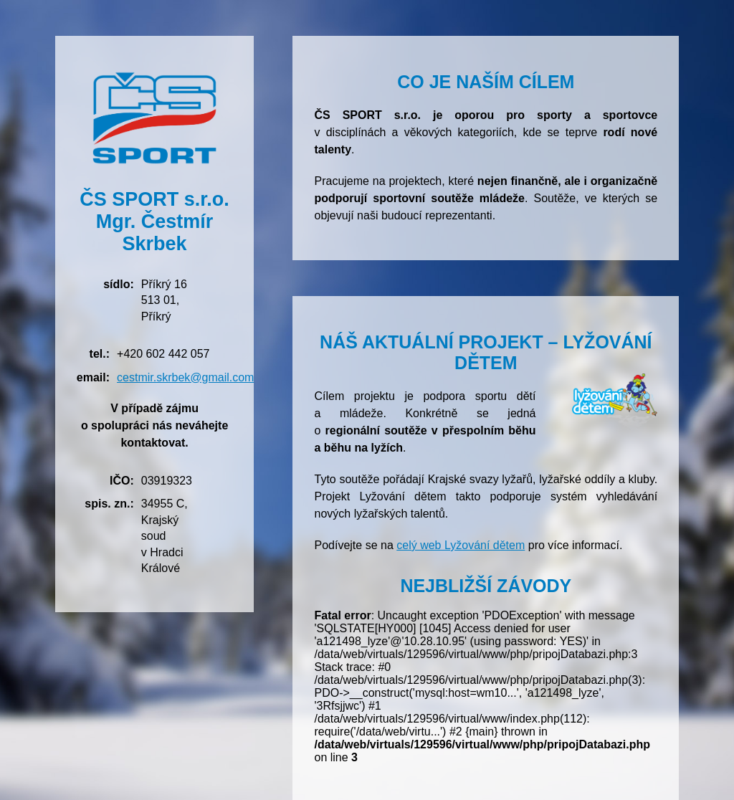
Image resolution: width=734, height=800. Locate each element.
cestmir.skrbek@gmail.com (185, 377)
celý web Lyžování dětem (460, 545)
